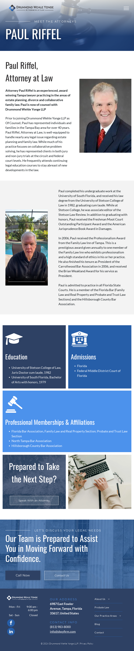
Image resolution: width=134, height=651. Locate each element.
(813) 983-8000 (60, 627)
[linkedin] (11, 632)
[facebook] (11, 623)
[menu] (126, 8)
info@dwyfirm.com (63, 631)
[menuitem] (111, 599)
